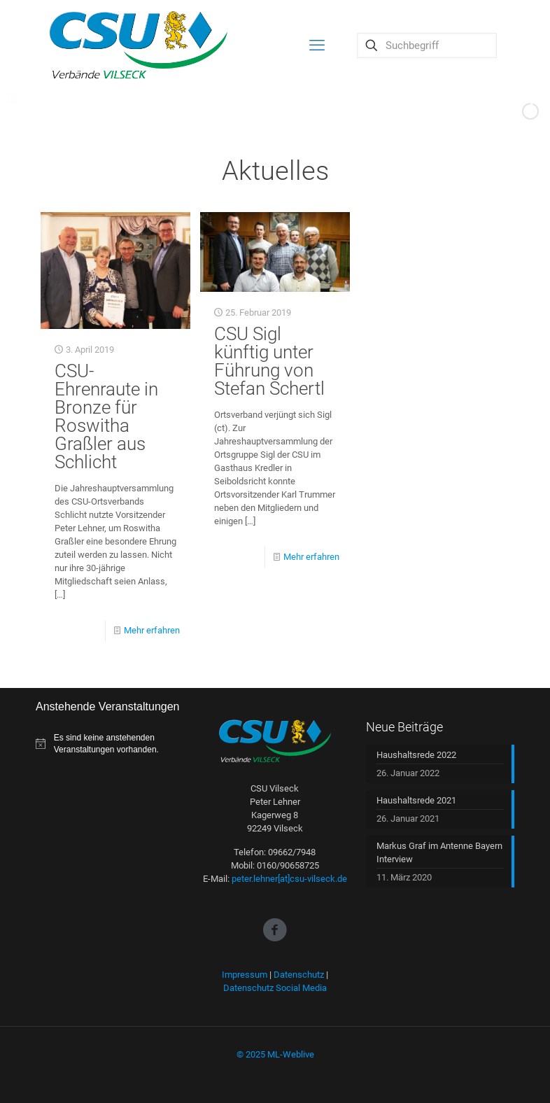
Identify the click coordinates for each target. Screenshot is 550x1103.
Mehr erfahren (152, 630)
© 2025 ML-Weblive (275, 1054)
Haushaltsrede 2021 (416, 800)
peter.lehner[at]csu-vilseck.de (289, 878)
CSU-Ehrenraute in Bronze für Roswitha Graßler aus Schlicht (106, 416)
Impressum (244, 974)
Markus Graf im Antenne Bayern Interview (439, 852)
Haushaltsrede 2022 (416, 755)
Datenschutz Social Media (275, 988)
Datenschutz (299, 974)
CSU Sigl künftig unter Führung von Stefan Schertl (269, 361)
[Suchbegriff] (427, 45)
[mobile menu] (317, 45)
